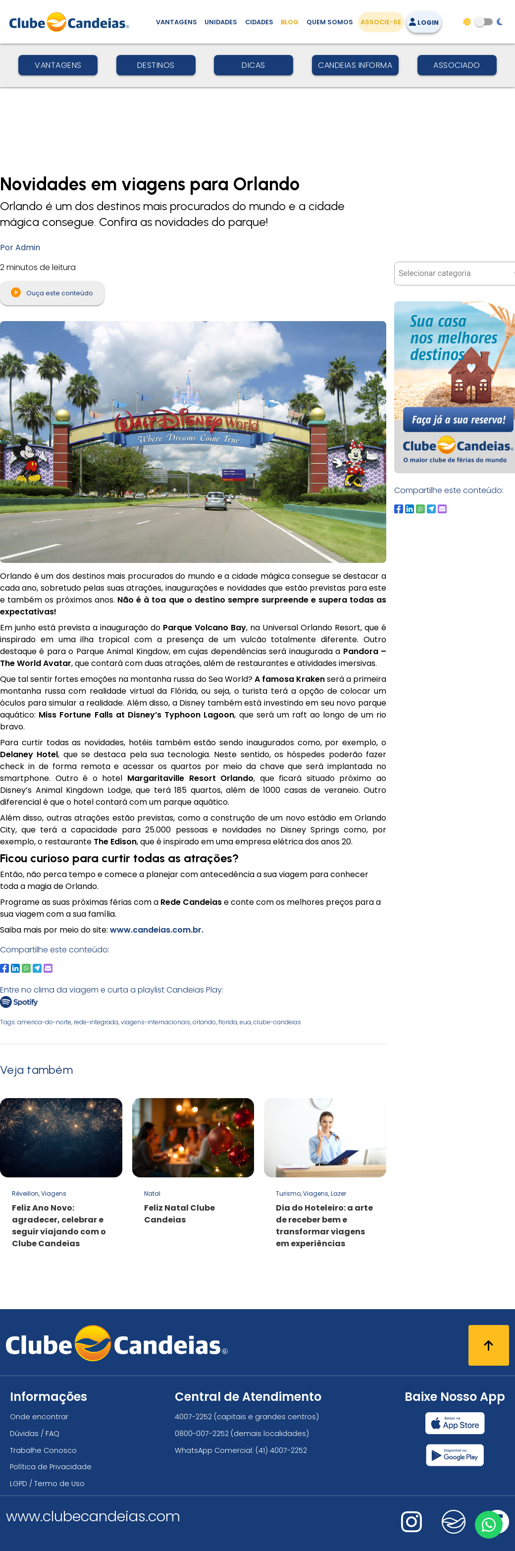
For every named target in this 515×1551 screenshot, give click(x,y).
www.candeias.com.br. (156, 930)
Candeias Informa (355, 65)
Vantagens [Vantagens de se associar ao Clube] (176, 22)
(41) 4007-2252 (281, 1450)
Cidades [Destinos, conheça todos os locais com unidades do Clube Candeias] (259, 22)
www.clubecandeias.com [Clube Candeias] (93, 1516)
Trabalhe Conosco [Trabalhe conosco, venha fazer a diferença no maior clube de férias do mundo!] (43, 1450)
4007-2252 (193, 1417)
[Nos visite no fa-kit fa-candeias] (453, 1531)
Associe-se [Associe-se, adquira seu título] (380, 22)
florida (227, 1022)
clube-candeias (277, 1022)
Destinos (156, 65)
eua (245, 1022)
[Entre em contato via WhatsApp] (489, 1525)
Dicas (253, 65)
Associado (456, 65)
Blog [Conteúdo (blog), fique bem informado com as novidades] (290, 22)
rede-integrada (96, 1022)
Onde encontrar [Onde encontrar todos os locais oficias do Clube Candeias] (39, 1417)
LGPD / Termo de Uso (47, 1484)
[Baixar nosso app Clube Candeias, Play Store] (455, 1455)
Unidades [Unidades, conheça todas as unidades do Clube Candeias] (221, 22)
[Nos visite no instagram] (411, 1528)
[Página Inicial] (71, 22)
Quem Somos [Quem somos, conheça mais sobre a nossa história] (330, 22)
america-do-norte (44, 1022)
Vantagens (58, 65)
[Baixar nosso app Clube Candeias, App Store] (455, 1423)
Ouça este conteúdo (52, 292)
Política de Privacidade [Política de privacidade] (51, 1467)
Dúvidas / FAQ (34, 1434)
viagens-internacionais (155, 1022)
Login (424, 22)
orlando (204, 1022)
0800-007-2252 (202, 1434)
